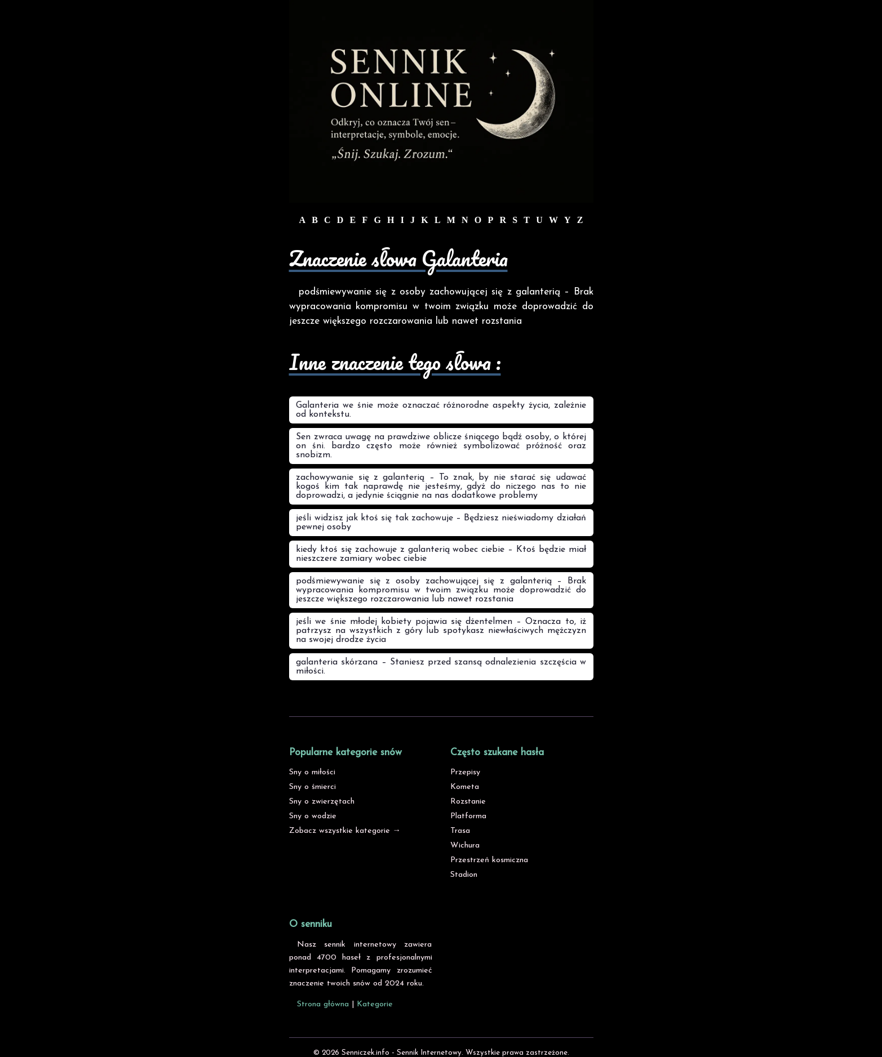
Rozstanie (468, 801)
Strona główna (323, 1004)
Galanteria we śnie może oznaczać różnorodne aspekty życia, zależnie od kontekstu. (441, 410)
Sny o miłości (312, 772)
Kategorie (375, 1004)
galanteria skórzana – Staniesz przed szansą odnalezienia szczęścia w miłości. (441, 667)
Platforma (468, 816)
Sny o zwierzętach (321, 801)
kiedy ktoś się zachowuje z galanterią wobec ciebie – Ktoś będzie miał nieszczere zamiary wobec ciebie (441, 554)
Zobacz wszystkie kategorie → (345, 831)
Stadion (463, 875)
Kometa (464, 787)
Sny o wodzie (312, 816)
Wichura (465, 845)
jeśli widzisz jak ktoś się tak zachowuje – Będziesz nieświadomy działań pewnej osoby (441, 523)
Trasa (460, 831)
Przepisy (465, 772)
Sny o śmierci (312, 787)
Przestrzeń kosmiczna (489, 860)
